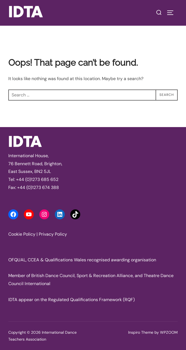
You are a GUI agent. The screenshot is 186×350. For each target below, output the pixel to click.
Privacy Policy (53, 234)
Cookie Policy (21, 234)
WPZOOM (169, 332)
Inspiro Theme (140, 332)
